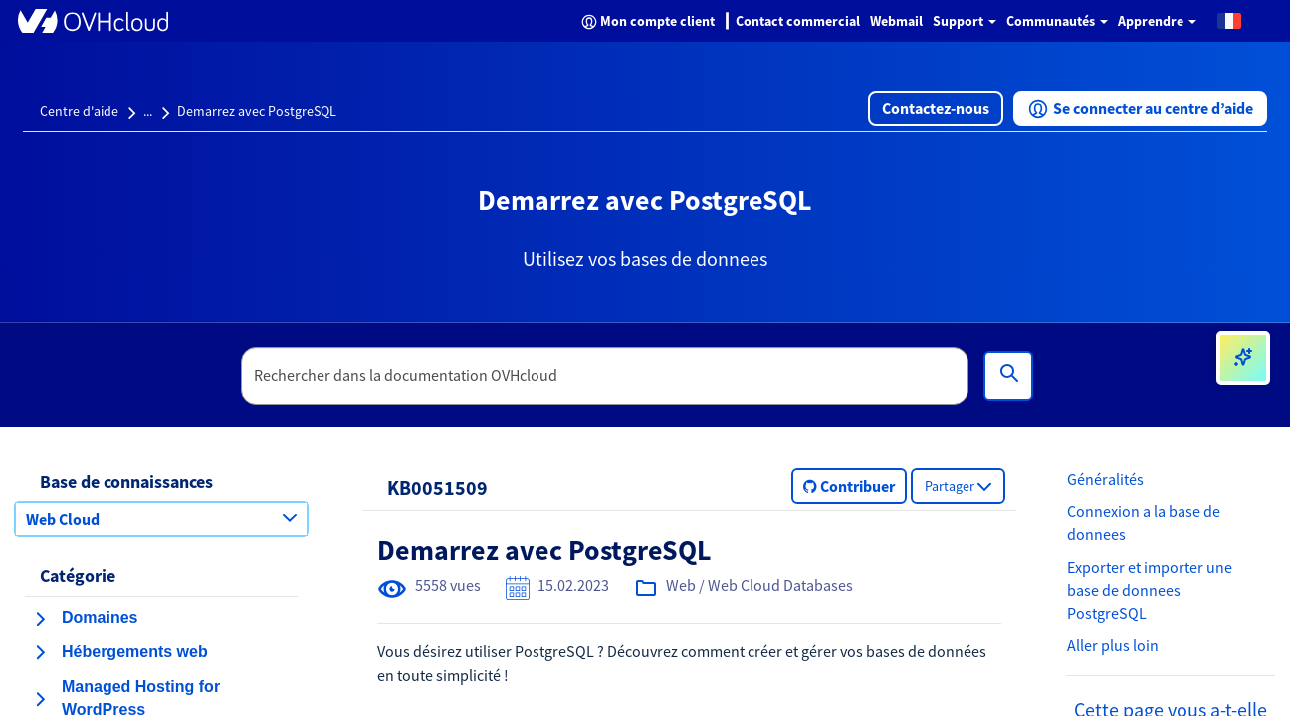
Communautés (1057, 21)
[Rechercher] (1008, 376)
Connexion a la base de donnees (1143, 522)
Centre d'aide (79, 111)
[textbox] (605, 376)
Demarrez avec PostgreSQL (256, 111)
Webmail (896, 21)
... (147, 111)
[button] (1229, 20)
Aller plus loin (1113, 645)
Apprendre (1157, 21)
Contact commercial (798, 21)
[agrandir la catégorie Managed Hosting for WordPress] (40, 699)
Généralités (1105, 479)
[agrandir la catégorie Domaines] (40, 618)
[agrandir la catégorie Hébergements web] (40, 652)
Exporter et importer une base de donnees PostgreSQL (1149, 590)
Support (964, 21)
